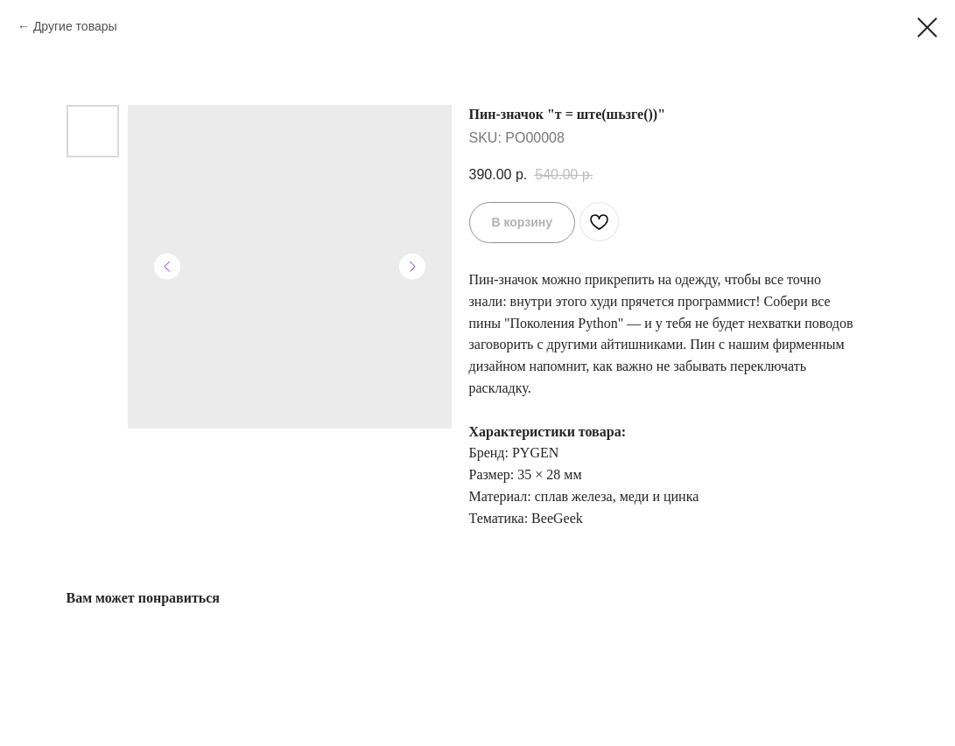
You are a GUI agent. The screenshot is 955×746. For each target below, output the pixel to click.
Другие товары (75, 26)
